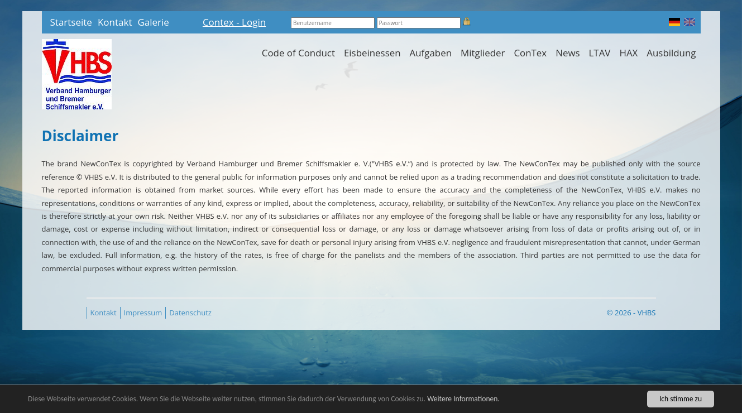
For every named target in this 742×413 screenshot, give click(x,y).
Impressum (143, 313)
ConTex (530, 52)
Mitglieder (483, 52)
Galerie (153, 22)
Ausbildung (671, 52)
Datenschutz (190, 313)
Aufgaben (431, 52)
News (568, 52)
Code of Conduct (298, 52)
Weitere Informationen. (463, 400)
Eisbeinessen (372, 52)
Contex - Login (234, 22)
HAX (628, 52)
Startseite (71, 22)
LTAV (600, 52)
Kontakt (115, 22)
